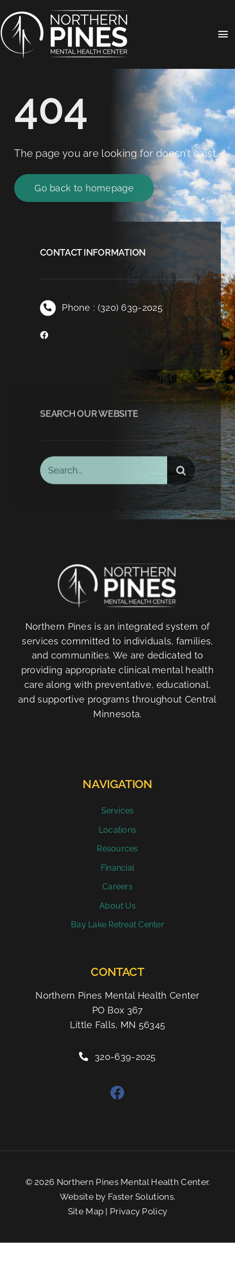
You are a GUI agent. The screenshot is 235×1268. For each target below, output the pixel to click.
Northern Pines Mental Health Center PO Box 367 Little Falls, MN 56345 (117, 1010)
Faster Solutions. (141, 1197)
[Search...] (103, 472)
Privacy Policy (138, 1211)
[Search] (181, 472)
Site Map (85, 1211)
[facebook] (44, 336)
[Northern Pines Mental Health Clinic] (64, 15)
